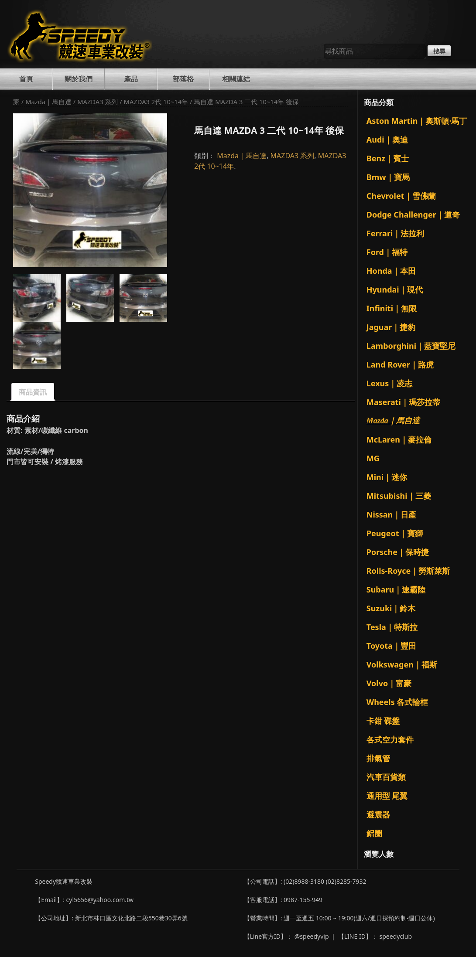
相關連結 (236, 79)
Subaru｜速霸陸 (396, 589)
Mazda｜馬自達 (48, 101)
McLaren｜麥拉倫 (398, 439)
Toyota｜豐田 (391, 645)
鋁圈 (374, 833)
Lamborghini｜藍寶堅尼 (410, 346)
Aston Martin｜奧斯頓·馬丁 (416, 121)
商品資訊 (33, 392)
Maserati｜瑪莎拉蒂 (403, 402)
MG (373, 458)
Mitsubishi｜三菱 (398, 495)
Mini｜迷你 (386, 477)
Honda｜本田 (391, 271)
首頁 (26, 79)
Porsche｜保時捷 (397, 552)
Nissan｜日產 (391, 514)
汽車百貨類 (386, 777)
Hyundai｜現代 (394, 289)
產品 (131, 79)
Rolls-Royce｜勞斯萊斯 (408, 570)
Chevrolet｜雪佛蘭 (401, 196)
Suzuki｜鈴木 (391, 608)
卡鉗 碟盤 (383, 720)
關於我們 (78, 79)
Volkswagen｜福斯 (401, 664)
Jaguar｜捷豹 (391, 327)
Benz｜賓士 (387, 158)
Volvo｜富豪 (388, 683)
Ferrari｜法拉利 (395, 233)
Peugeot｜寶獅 (394, 533)
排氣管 (378, 758)
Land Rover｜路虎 (400, 364)
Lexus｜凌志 (389, 383)
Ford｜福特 (387, 252)
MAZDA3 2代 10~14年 (156, 101)
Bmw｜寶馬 (388, 177)
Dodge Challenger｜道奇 (413, 214)
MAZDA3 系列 (97, 101)
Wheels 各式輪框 (397, 702)
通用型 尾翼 (387, 795)
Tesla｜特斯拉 (392, 627)
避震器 (378, 814)
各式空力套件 (390, 739)
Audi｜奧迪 (387, 139)
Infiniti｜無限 (391, 308)
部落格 (183, 79)
